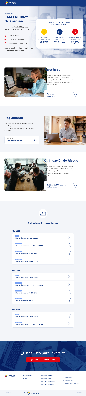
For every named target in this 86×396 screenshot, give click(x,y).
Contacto (76, 3)
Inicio (39, 3)
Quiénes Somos (50, 3)
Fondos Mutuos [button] (63, 3)
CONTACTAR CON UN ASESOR (43, 360)
